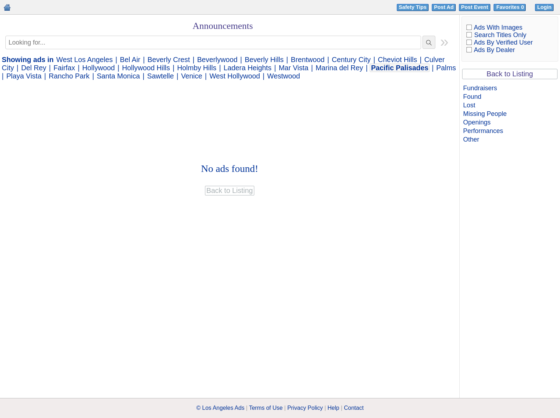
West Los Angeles (84, 59)
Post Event (474, 7)
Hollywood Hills (146, 68)
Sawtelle (160, 76)
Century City (351, 59)
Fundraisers (480, 88)
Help (333, 408)
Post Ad (444, 7)
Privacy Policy (305, 408)
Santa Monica (118, 76)
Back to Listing (509, 74)
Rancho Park (69, 76)
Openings (477, 122)
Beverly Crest (169, 59)
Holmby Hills (196, 68)
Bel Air (130, 59)
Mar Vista (293, 68)
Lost (469, 105)
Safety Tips (413, 7)
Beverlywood (217, 59)
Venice (191, 76)
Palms (446, 68)
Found (472, 96)
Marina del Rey (339, 68)
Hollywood (98, 68)
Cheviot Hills (397, 59)
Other (471, 139)
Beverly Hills (264, 59)
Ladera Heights (247, 68)
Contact (354, 408)
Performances (483, 130)
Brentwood (308, 59)
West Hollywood (234, 76)
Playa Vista (24, 76)
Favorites (510, 7)
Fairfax (64, 68)
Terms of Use (265, 408)
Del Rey (33, 68)
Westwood (283, 76)
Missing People (485, 113)
